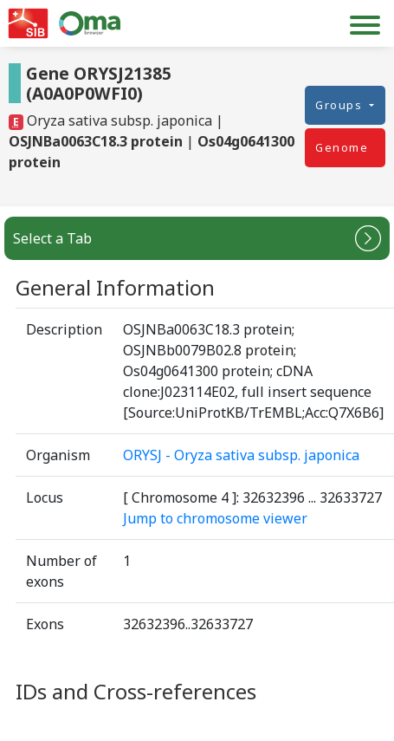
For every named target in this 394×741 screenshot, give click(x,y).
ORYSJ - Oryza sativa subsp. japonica (241, 455)
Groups (340, 105)
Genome (341, 147)
